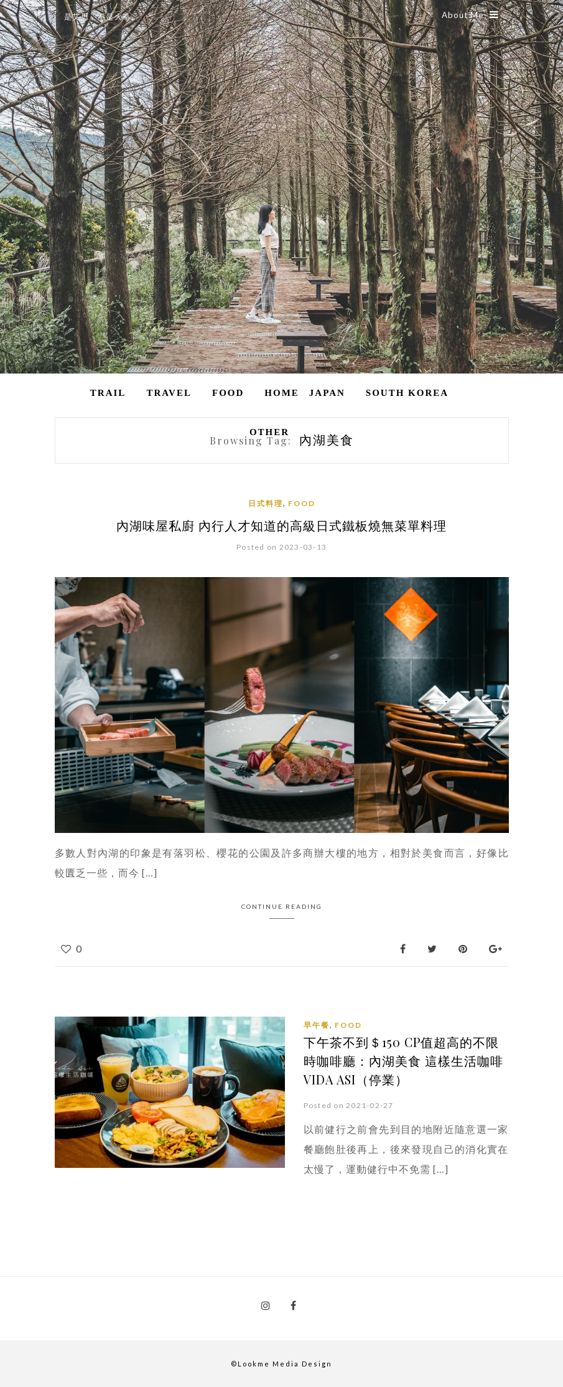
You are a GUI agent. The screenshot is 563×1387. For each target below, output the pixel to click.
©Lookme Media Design (281, 1363)
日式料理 (265, 503)
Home (281, 393)
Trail (108, 393)
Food (228, 393)
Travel (169, 393)
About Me (470, 15)
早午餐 (317, 1024)
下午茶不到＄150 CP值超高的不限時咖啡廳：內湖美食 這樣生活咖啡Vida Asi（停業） (403, 1060)
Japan (327, 393)
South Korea (407, 393)
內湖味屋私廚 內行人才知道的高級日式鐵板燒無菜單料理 (281, 525)
